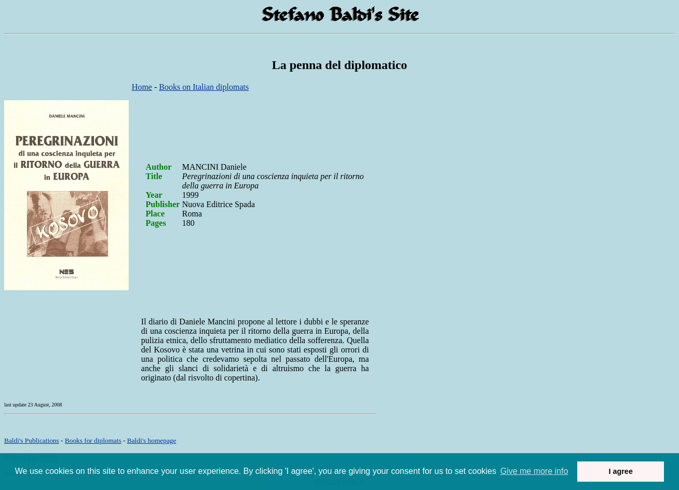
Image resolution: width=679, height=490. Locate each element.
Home (142, 87)
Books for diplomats (93, 440)
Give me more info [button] (534, 471)
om (151, 440)
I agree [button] (620, 471)
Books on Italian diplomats (204, 87)
